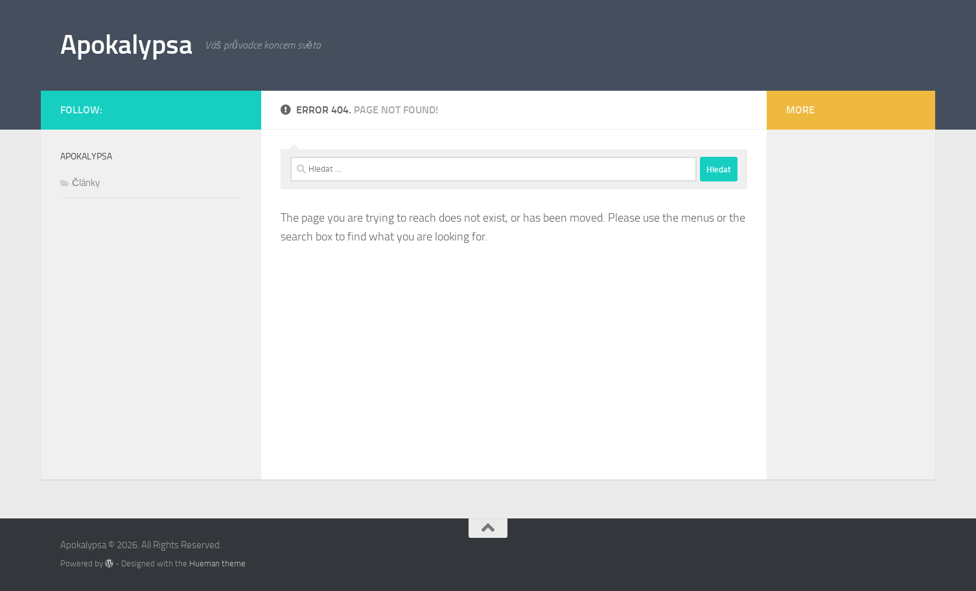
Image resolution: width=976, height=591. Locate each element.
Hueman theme (217, 563)
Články (86, 183)
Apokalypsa (126, 45)
